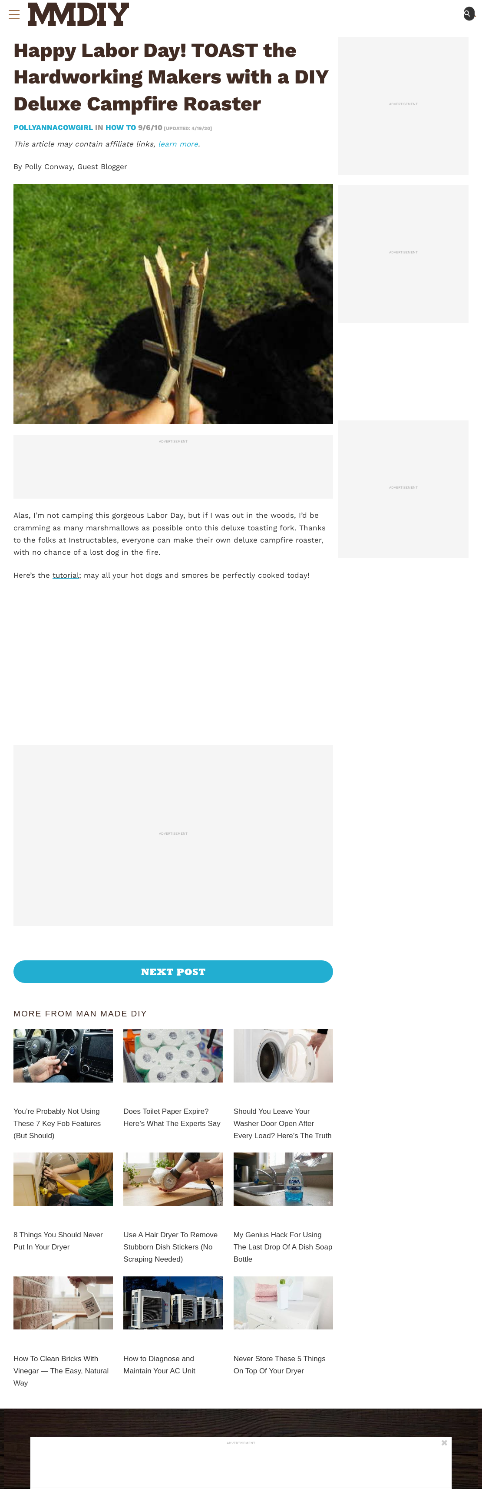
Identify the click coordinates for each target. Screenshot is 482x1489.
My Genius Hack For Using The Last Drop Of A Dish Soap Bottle (283, 1247)
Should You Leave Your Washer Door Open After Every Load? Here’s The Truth (283, 1123)
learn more (178, 144)
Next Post (173, 971)
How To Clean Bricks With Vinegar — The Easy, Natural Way (61, 1371)
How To (121, 127)
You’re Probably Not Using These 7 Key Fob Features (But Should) (57, 1123)
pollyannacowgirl (54, 127)
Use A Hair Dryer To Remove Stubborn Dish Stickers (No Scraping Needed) (170, 1247)
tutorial (66, 575)
